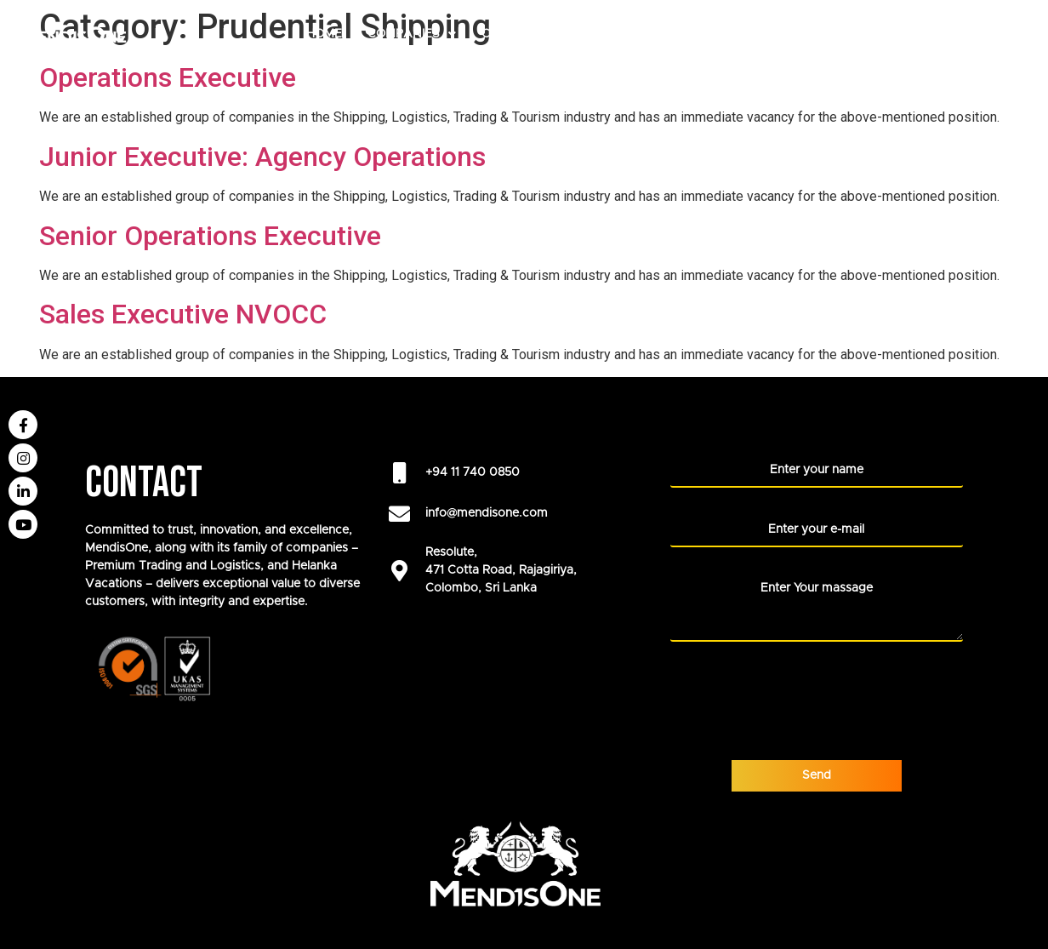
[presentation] (799, 689)
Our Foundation (714, 34)
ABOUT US (594, 34)
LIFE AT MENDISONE (863, 34)
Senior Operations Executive (210, 236)
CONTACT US (987, 71)
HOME (324, 34)
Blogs (901, 71)
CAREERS (509, 34)
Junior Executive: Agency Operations (262, 156)
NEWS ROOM (988, 34)
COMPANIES (411, 34)
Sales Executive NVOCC (183, 314)
